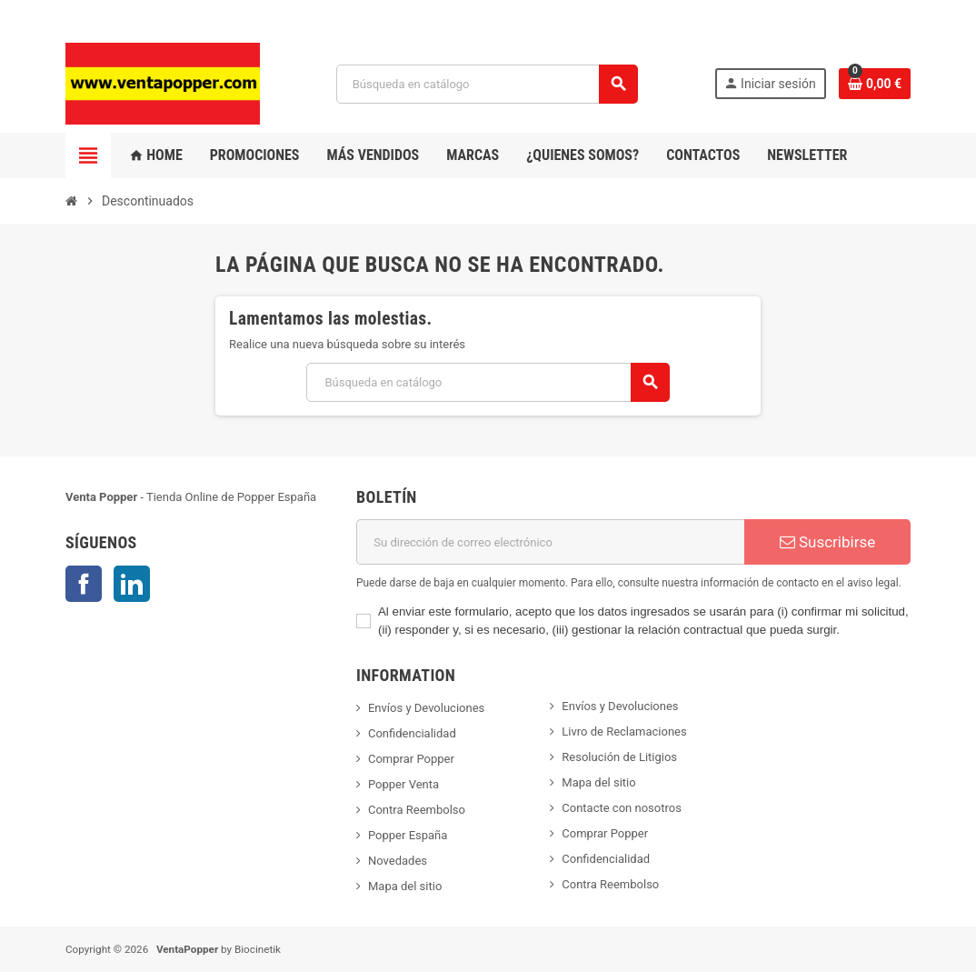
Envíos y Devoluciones (426, 708)
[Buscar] (486, 84)
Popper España (407, 835)
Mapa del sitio (405, 886)
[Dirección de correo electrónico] (550, 542)
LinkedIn (132, 584)
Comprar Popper (411, 759)
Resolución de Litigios (619, 757)
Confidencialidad (412, 733)
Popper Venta (403, 784)
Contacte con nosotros (622, 808)
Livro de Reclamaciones (624, 731)
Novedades (397, 860)
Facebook (83, 584)
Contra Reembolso (416, 810)
